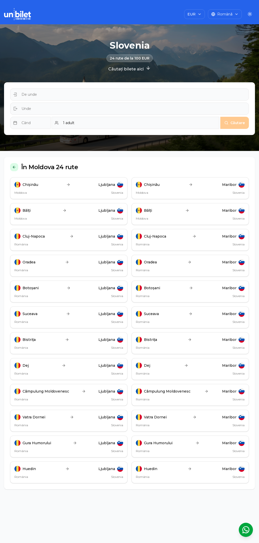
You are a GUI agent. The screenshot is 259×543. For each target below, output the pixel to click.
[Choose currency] (194, 14)
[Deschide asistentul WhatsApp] (246, 530)
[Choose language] (225, 14)
